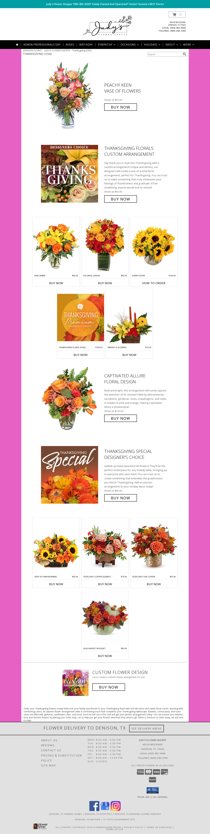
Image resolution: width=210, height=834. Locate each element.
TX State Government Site (119, 819)
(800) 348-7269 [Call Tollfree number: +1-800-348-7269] (159, 757)
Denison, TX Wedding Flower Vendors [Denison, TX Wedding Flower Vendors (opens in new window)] (138, 813)
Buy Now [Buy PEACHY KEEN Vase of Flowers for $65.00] (120, 107)
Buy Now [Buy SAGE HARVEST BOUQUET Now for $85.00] (105, 656)
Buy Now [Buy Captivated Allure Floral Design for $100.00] (120, 418)
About (172, 44)
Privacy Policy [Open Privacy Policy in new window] (133, 827)
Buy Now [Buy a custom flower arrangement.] (108, 687)
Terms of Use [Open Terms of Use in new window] (114, 829)
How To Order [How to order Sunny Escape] (153, 283)
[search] (184, 54)
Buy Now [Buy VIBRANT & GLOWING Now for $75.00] (129, 355)
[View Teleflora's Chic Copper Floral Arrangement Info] (153, 546)
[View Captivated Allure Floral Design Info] (72, 397)
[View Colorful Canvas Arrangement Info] (105, 245)
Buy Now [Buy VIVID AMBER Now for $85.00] (56, 283)
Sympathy (107, 44)
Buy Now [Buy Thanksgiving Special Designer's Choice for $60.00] (120, 497)
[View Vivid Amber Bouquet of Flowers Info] (56, 245)
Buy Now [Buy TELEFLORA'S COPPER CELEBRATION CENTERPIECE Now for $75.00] (105, 584)
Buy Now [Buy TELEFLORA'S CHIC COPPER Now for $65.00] (154, 584)
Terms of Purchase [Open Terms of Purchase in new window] (159, 827)
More (189, 44)
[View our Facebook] (94, 810)
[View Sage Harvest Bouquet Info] (105, 618)
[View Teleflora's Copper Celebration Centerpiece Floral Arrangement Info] (105, 546)
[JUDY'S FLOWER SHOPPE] (106, 25)
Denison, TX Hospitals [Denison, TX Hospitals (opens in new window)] (98, 813)
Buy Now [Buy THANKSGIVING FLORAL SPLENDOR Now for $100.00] (81, 355)
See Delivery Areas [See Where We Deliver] (146, 728)
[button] (177, 15)
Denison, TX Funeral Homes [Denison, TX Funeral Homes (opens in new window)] (65, 813)
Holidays (152, 44)
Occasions (130, 44)
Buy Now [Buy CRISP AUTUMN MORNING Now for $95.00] (56, 584)
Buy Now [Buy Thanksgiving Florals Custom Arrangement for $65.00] (120, 199)
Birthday (86, 44)
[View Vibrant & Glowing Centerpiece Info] (129, 317)
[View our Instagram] (116, 810)
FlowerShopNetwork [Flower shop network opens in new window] (107, 827)
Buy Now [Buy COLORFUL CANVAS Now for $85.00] (105, 283)
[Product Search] (164, 54)
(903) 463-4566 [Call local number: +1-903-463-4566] (178, 27)
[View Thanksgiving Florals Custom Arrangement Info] (72, 173)
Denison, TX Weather (87, 819)
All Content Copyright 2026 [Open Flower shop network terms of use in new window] (74, 827)
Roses (70, 44)
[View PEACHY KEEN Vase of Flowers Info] (72, 96)
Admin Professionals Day (42, 44)
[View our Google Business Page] (105, 810)
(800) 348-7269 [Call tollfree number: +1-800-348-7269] (178, 30)
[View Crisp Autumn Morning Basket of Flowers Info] (56, 546)
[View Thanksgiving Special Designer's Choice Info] (72, 474)
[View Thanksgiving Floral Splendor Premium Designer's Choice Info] (80, 317)
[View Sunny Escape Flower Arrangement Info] (153, 245)
